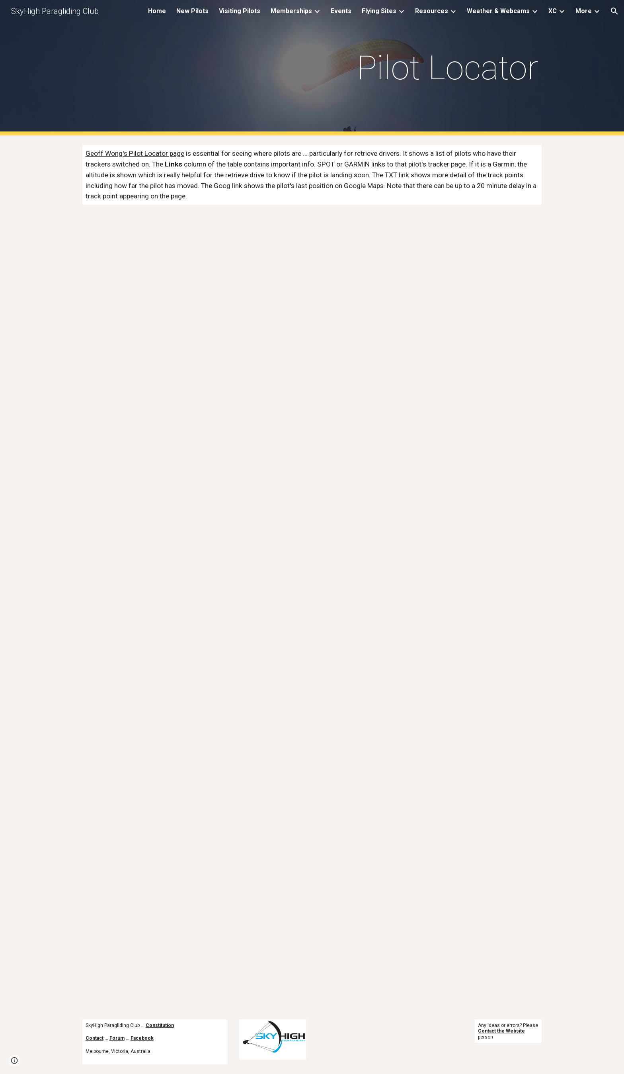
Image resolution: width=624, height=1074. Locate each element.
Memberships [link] (291, 11)
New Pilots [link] (192, 11)
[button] (614, 11)
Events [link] (341, 11)
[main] (430, 68)
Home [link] (157, 11)
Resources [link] (431, 11)
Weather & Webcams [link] (498, 11)
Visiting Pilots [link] (239, 11)
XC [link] (552, 11)
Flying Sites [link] (379, 11)
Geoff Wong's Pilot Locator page (135, 153)
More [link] (583, 11)
